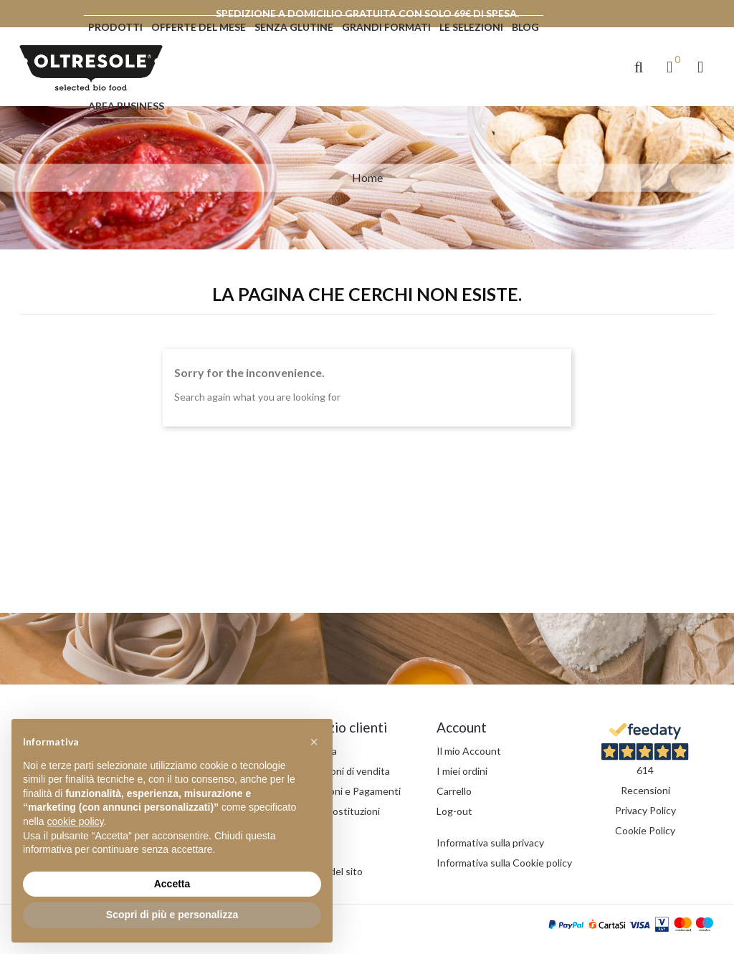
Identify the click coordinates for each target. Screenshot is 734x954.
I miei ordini (462, 771)
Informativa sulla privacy (490, 842)
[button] (638, 66)
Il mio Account (469, 751)
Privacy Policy (645, 810)
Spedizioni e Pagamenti (349, 791)
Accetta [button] (172, 883)
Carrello (454, 791)
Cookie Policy (645, 830)
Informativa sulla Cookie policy (504, 863)
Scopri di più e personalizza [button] (172, 914)
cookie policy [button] (75, 821)
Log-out (454, 811)
